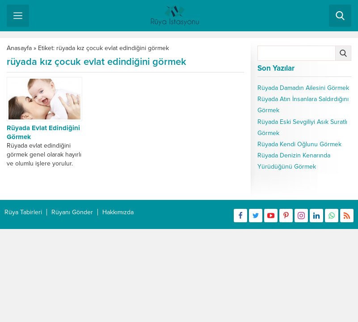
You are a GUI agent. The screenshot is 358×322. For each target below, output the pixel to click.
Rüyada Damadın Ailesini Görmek (303, 88)
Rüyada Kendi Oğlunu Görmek (299, 144)
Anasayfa (19, 48)
